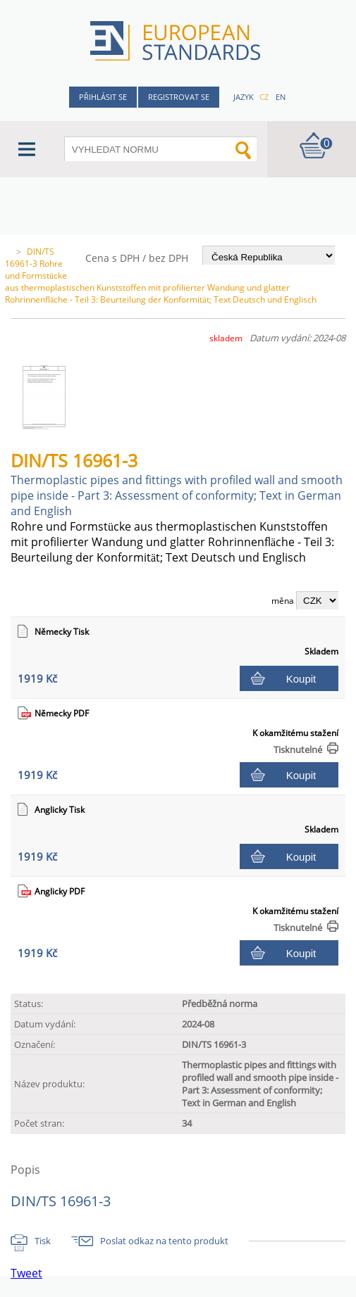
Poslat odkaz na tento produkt (164, 1240)
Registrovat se (178, 96)
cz (264, 96)
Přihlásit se (103, 96)
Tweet (26, 1273)
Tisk (43, 1240)
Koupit (301, 679)
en (281, 96)
